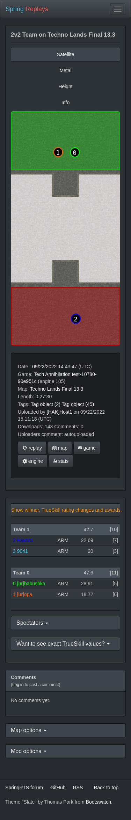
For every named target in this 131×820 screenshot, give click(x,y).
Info (65, 102)
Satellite (65, 54)
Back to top (106, 787)
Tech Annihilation (52, 374)
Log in (17, 684)
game (87, 448)
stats (60, 461)
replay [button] (32, 448)
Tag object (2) (45, 404)
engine (32, 461)
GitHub (58, 787)
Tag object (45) (78, 404)
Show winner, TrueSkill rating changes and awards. (65, 510)
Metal (65, 70)
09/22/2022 (44, 366)
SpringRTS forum (24, 787)
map (59, 448)
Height (65, 86)
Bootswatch (98, 802)
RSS (78, 787)
